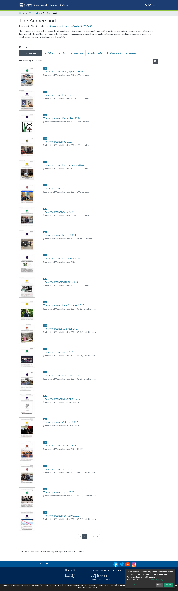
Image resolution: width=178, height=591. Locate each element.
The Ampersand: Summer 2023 (61, 328)
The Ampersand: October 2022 (60, 422)
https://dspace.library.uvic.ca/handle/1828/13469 (70, 26)
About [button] (44, 5)
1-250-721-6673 (103, 579)
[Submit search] (146, 5)
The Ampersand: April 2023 (58, 352)
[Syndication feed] (155, 61)
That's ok (168, 584)
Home (22, 13)
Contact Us (44, 564)
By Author (49, 53)
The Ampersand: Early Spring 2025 (63, 71)
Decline (159, 584)
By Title (62, 53)
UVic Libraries (34, 13)
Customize (131, 584)
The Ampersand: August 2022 (60, 445)
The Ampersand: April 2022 (58, 492)
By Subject (131, 53)
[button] (149, 5)
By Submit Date (95, 53)
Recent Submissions (31, 53)
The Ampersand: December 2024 (62, 118)
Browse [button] (53, 5)
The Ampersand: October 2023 (60, 282)
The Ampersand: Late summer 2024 (63, 165)
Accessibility (70, 578)
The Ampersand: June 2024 (58, 188)
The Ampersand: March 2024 (59, 235)
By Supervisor (77, 53)
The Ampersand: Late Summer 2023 (63, 305)
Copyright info (70, 574)
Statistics (64, 5)
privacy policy (157, 579)
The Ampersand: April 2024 (58, 212)
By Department (114, 53)
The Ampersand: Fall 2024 (58, 141)
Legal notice (69, 576)
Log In (154, 5)
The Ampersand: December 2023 (62, 258)
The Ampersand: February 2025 (61, 95)
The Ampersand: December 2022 (62, 399)
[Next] (98, 536)
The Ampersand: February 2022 (61, 515)
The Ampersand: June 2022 (58, 469)
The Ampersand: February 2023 (61, 375)
